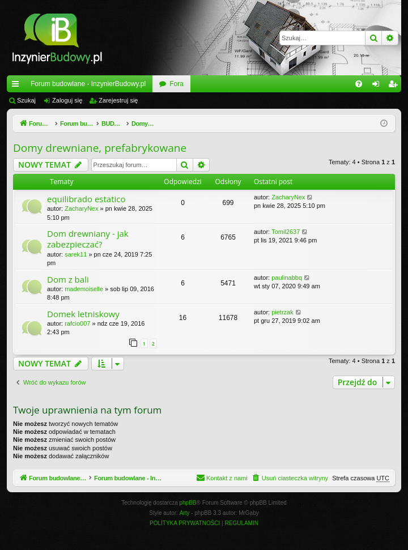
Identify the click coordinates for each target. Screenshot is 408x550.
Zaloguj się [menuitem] (378, 86)
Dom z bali (68, 279)
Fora (176, 84)
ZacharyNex (81, 208)
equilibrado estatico (86, 198)
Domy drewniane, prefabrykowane (99, 147)
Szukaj (26, 100)
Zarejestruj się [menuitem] (395, 86)
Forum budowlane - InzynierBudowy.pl (88, 84)
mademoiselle (84, 288)
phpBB (188, 503)
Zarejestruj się (118, 100)
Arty (185, 513)
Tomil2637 (285, 231)
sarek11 (76, 254)
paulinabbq (286, 277)
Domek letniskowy (83, 313)
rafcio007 (77, 323)
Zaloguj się (67, 100)
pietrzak (282, 312)
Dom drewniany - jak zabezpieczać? (88, 239)
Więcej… (17, 86)
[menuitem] (358, 83)
